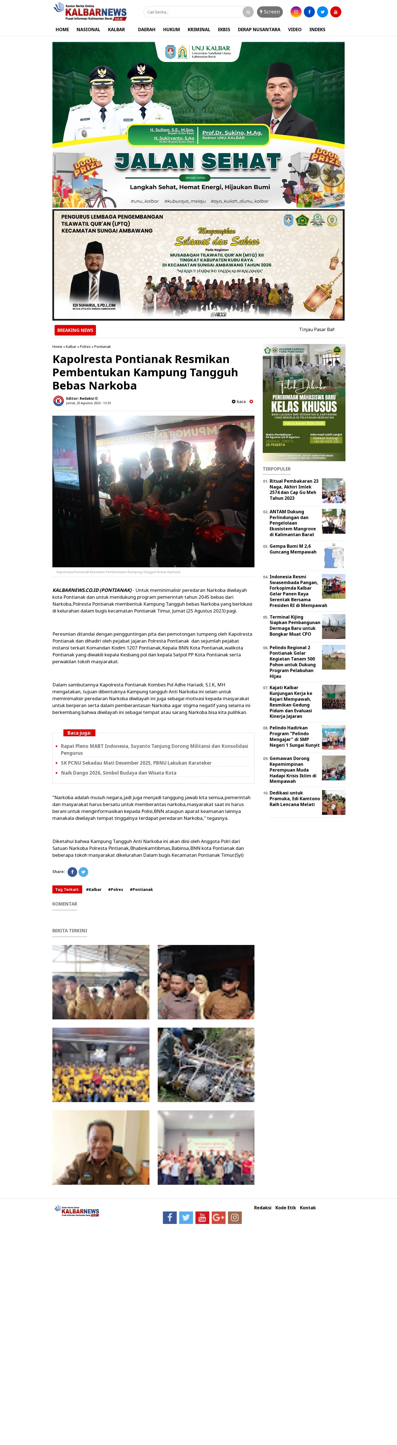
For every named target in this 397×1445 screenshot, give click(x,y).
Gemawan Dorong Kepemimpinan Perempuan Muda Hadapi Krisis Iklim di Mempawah (293, 769)
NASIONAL (88, 29)
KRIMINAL (199, 29)
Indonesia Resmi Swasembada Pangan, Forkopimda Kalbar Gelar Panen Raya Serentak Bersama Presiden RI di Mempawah (298, 591)
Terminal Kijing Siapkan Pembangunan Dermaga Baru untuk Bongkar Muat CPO (295, 625)
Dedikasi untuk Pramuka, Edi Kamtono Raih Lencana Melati (295, 798)
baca (239, 401)
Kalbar (71, 346)
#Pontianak (141, 889)
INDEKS (317, 29)
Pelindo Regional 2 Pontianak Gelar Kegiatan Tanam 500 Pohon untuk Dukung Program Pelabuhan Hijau (293, 661)
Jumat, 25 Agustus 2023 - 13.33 (88, 403)
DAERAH (146, 29)
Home (57, 346)
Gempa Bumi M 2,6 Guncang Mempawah (293, 549)
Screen (270, 11)
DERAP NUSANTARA (259, 29)
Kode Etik (285, 1208)
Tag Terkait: (67, 889)
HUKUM (171, 29)
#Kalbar (93, 889)
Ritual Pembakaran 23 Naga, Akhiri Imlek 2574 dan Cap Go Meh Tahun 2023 (294, 489)
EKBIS (224, 29)
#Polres (115, 889)
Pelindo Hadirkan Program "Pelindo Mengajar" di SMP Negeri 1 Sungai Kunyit (295, 736)
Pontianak (102, 346)
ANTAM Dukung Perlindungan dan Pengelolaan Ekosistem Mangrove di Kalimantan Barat (293, 523)
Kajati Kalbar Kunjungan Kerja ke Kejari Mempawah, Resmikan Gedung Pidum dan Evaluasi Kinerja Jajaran (291, 701)
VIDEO (295, 29)
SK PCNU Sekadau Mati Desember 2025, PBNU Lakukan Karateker (136, 763)
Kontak (308, 1208)
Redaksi (263, 1208)
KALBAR (116, 29)
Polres (85, 346)
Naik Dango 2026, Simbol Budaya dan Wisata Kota (118, 773)
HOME (62, 29)
